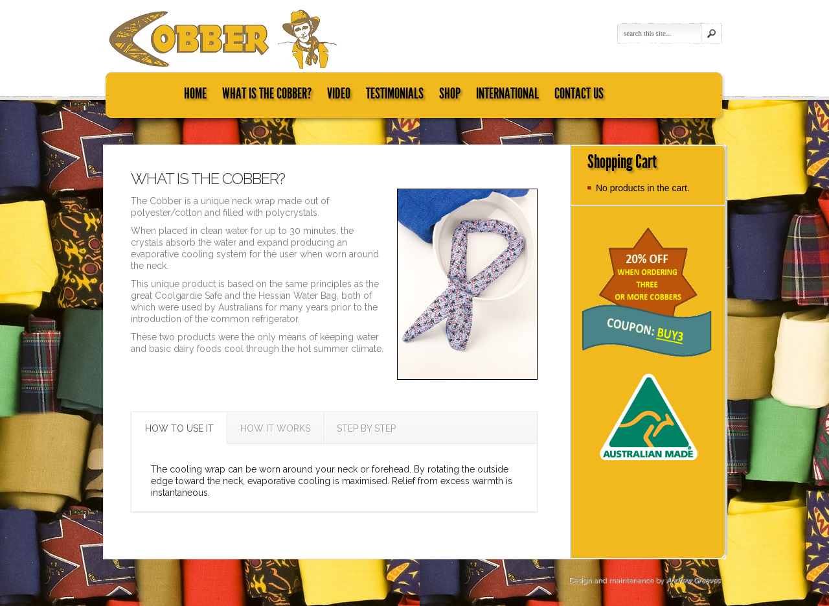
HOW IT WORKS (275, 428)
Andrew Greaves (693, 580)
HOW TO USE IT (179, 428)
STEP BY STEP (366, 428)
